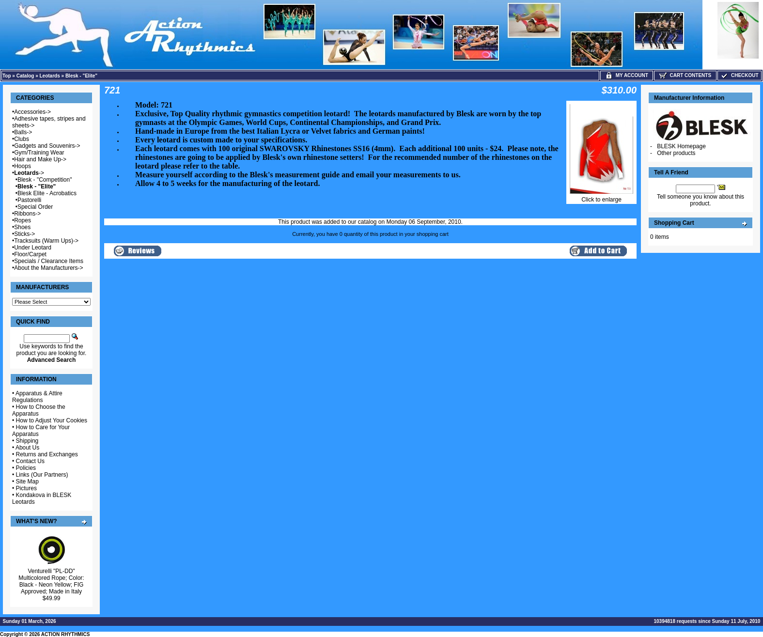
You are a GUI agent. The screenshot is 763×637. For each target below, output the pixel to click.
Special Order (35, 206)
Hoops (22, 166)
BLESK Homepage (681, 146)
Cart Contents (685, 75)
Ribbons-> (27, 213)
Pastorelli (29, 200)
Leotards (50, 75)
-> (29, 173)
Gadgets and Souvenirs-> (47, 145)
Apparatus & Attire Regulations (37, 397)
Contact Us (30, 461)
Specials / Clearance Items (48, 261)
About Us (27, 447)
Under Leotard (32, 247)
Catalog (25, 75)
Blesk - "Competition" (44, 179)
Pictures (26, 488)
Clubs (21, 139)
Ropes (22, 220)
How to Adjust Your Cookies (51, 420)
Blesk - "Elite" (81, 75)
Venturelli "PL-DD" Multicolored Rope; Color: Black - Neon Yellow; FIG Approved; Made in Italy (51, 581)
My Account (626, 75)
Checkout (739, 75)
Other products (676, 153)
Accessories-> (32, 112)
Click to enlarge (601, 197)
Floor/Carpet (30, 254)
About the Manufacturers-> (48, 267)
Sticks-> (24, 234)
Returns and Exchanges (47, 454)
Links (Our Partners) (42, 474)
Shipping (27, 440)
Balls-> (23, 132)
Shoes (22, 227)
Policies (26, 468)
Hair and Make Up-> (40, 159)
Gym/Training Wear (39, 152)
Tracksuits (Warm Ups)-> (46, 240)
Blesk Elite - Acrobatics (47, 193)
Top (6, 75)
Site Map (27, 481)
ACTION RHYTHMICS (65, 634)
